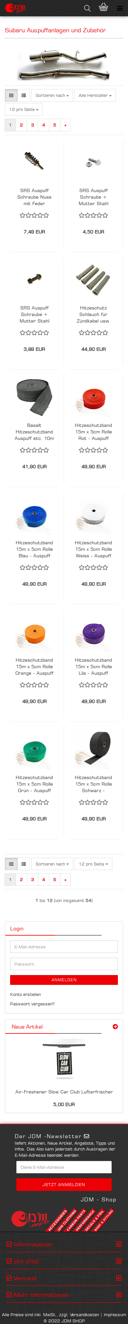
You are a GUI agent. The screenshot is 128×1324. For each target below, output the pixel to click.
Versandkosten (84, 1314)
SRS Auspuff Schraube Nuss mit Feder (34, 197)
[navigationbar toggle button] (120, 8)
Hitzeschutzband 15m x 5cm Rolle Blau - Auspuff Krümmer (34, 549)
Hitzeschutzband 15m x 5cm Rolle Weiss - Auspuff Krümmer (93, 549)
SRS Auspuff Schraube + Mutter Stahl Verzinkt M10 (34, 314)
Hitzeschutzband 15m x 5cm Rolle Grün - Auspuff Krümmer (34, 784)
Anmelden (64, 979)
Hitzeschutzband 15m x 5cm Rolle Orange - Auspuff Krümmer (34, 666)
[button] (11, 95)
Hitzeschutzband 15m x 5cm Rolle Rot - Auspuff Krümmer (93, 432)
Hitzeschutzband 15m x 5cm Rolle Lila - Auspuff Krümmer (93, 666)
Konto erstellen (25, 994)
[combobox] (52, 95)
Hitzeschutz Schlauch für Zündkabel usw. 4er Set (93, 314)
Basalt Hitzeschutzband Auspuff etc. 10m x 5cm (34, 432)
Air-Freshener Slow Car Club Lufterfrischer (64, 1091)
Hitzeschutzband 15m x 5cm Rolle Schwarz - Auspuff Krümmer (93, 784)
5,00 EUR (64, 1104)
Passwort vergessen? (32, 1003)
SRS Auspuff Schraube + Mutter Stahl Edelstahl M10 (93, 197)
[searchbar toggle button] (87, 8)
